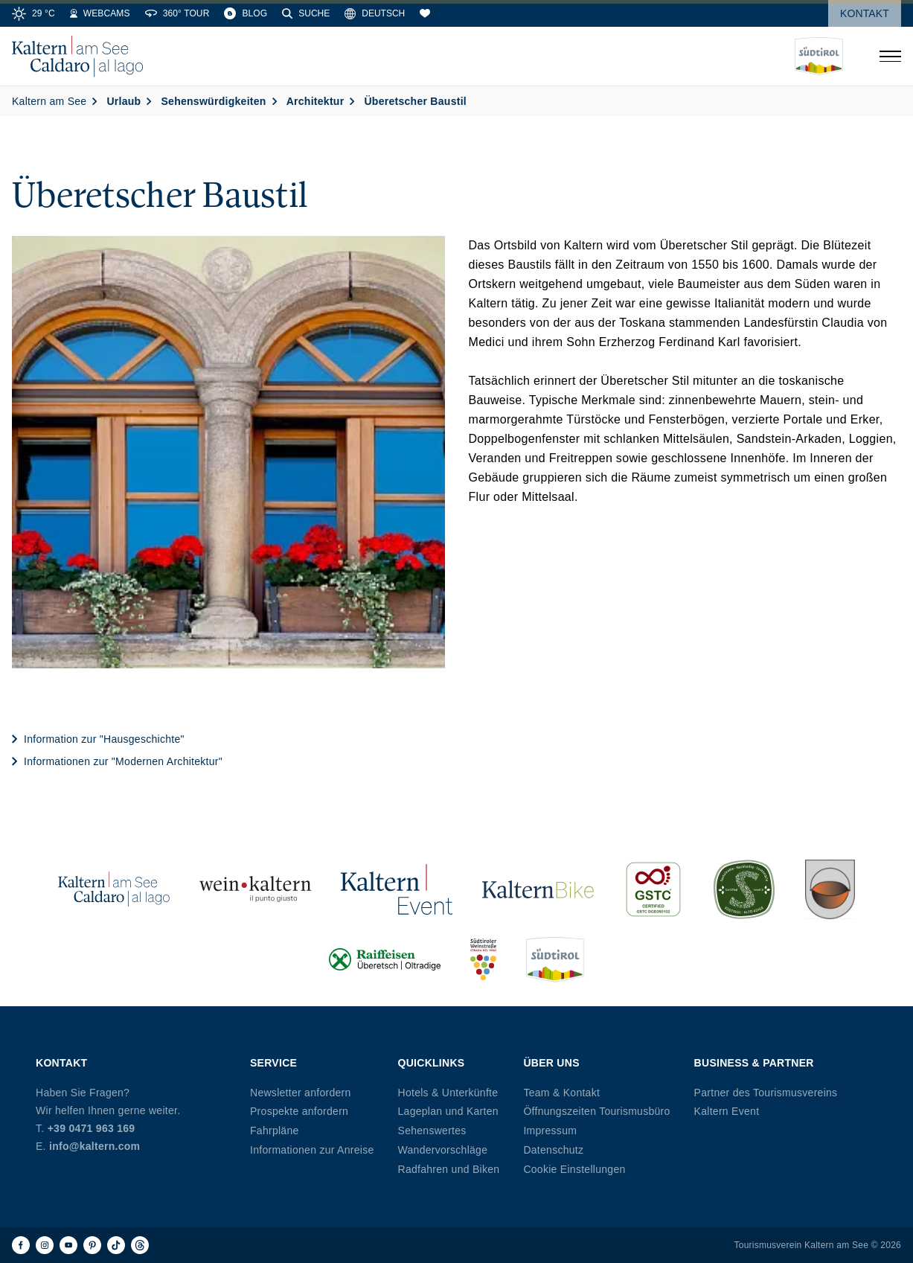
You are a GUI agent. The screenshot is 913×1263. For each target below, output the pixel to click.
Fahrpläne (274, 1130)
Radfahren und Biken (449, 1169)
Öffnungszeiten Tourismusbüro (596, 1111)
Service (273, 1063)
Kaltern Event (727, 1111)
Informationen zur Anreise (312, 1150)
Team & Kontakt (561, 1093)
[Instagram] (45, 1245)
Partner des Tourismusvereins (766, 1093)
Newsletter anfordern (300, 1093)
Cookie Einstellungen (574, 1169)
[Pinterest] (92, 1245)
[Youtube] (68, 1245)
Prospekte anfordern (299, 1111)
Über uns (551, 1063)
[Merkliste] (425, 13)
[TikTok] (116, 1245)
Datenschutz (553, 1150)
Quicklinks (431, 1063)
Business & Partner (754, 1063)
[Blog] (245, 13)
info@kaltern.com (94, 1146)
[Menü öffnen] (890, 56)
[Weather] (33, 13)
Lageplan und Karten (448, 1111)
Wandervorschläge (443, 1150)
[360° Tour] (177, 13)
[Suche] (306, 13)
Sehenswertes (432, 1130)
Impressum (550, 1130)
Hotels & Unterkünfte (448, 1093)
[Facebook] (21, 1245)
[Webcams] (100, 13)
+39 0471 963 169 (91, 1128)
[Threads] (140, 1245)
